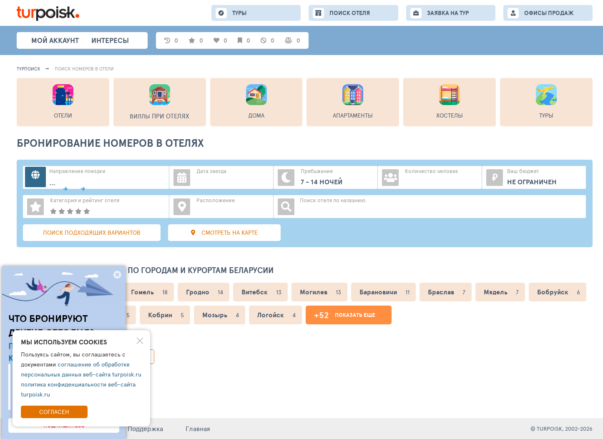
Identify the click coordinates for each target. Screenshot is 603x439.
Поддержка (145, 428)
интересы (110, 40)
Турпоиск (28, 68)
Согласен (54, 412)
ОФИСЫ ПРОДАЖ (549, 13)
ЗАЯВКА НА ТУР (448, 13)
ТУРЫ (239, 13)
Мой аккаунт (55, 40)
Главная (198, 428)
